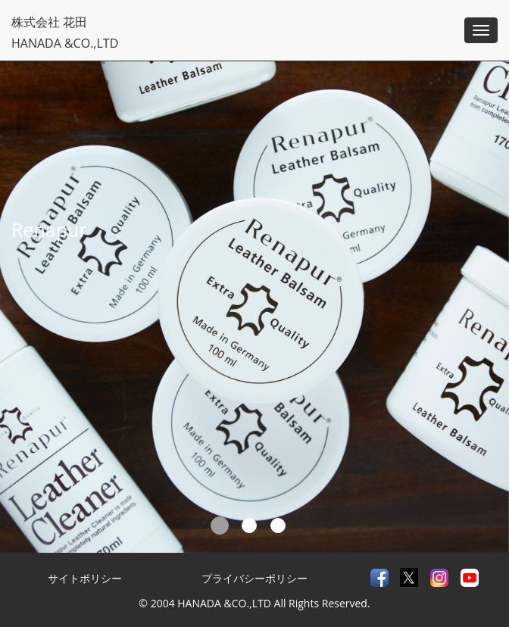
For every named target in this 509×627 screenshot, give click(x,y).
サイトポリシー (85, 578)
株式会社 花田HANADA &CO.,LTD (64, 31)
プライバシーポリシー (254, 578)
